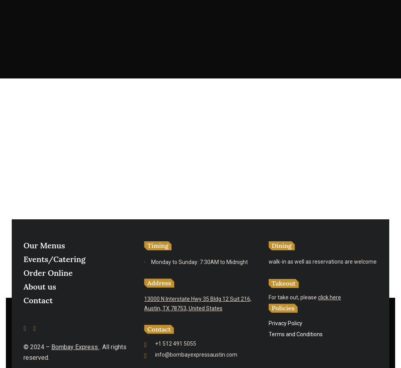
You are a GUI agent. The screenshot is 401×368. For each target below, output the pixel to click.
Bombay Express (75, 347)
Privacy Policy (285, 323)
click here (329, 297)
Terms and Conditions (296, 334)
